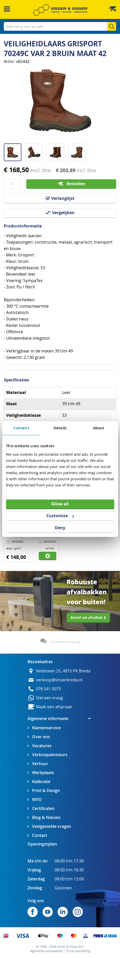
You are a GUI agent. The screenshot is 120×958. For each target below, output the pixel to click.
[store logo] (60, 10)
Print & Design (46, 790)
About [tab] (98, 428)
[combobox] (60, 26)
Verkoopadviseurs (50, 754)
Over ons (41, 737)
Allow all (60, 503)
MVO (37, 799)
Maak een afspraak (54, 707)
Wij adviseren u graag (65, 642)
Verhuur (40, 763)
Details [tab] (60, 428)
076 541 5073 (48, 689)
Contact (39, 835)
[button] (14, 150)
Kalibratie (41, 781)
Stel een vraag (49, 698)
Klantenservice (46, 728)
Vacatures (41, 745)
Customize (60, 515)
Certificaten (43, 808)
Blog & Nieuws (46, 817)
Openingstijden (42, 844)
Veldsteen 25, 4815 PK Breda (63, 671)
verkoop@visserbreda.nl (59, 680)
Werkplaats (43, 772)
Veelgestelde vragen (51, 826)
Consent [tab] (21, 428)
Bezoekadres (40, 661)
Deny (60, 527)
